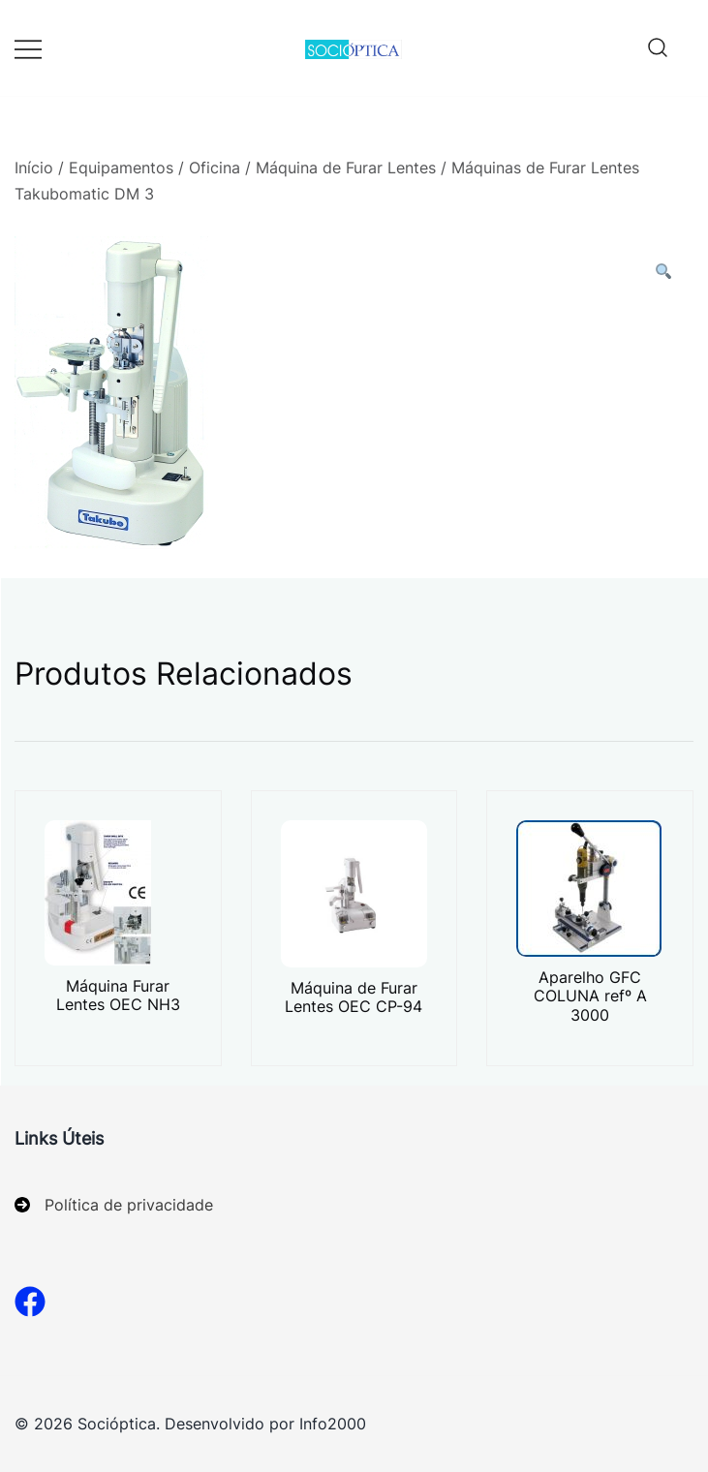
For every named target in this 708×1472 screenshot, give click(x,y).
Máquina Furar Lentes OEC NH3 (118, 995)
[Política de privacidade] (114, 1205)
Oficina (214, 167)
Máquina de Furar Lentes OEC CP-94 (353, 997)
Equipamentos (121, 167)
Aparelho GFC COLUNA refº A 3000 (590, 995)
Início (34, 167)
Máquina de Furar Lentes (346, 167)
